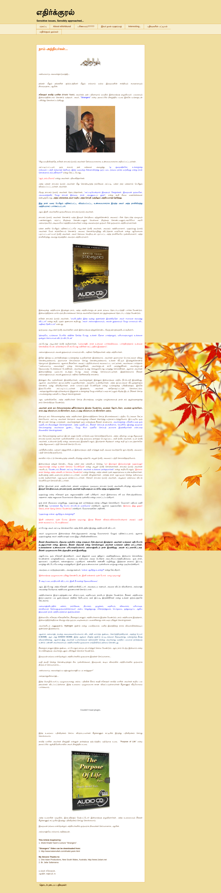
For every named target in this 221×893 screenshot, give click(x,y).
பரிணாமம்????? (86, 26)
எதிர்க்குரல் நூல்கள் (49, 32)
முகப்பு (43, 26)
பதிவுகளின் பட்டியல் (157, 26)
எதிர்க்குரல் (55, 12)
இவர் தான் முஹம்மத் (111, 26)
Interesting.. (134, 26)
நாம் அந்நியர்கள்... (53, 49)
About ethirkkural (62, 26)
